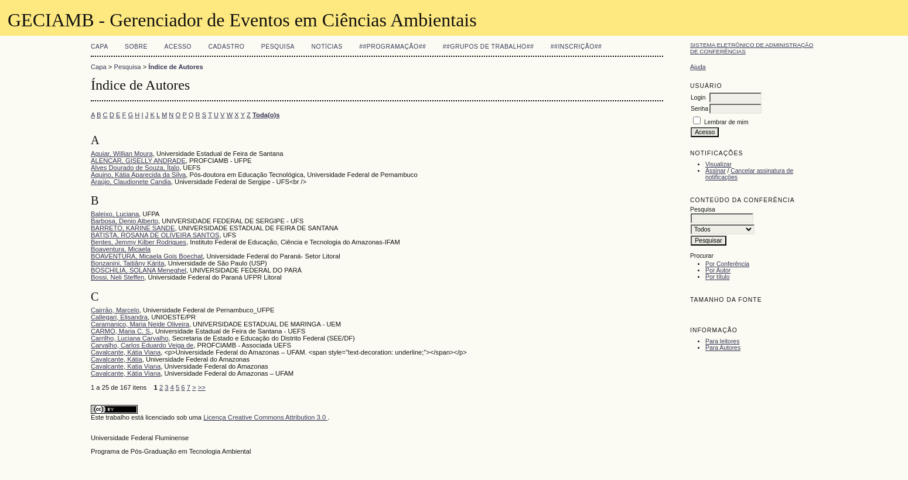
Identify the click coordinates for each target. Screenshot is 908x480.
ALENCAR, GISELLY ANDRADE (138, 160)
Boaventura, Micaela (121, 249)
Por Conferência (727, 264)
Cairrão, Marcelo (115, 310)
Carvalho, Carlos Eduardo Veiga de (142, 345)
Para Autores (722, 348)
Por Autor (718, 270)
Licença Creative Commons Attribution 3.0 (265, 417)
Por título (717, 277)
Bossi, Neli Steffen (117, 277)
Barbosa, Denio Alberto (124, 220)
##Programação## (392, 46)
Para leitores (722, 341)
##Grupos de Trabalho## (488, 46)
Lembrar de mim (726, 122)
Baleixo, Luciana (115, 213)
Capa (99, 46)
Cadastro (226, 46)
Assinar (715, 171)
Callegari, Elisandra (119, 317)
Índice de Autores (175, 66)
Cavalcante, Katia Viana (126, 366)
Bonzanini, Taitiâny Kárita (127, 263)
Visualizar (718, 164)
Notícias (327, 46)
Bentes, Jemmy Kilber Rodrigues (138, 242)
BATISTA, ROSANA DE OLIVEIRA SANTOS (155, 235)
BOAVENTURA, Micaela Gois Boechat (147, 256)
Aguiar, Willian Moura (122, 153)
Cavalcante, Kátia (116, 359)
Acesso (178, 46)
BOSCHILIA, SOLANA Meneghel (138, 270)
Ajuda (698, 67)
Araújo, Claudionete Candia (131, 181)
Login (698, 97)
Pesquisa (278, 46)
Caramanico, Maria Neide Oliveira (140, 324)
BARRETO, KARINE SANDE (133, 228)
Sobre (136, 46)
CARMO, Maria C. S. (121, 331)
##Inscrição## (576, 46)
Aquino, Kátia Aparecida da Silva (138, 174)
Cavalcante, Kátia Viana (126, 352)
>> (202, 387)
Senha (699, 108)
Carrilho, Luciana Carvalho (129, 338)
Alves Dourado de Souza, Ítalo (135, 167)
